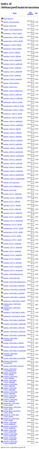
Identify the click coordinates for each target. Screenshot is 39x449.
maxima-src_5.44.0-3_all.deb (12, 45)
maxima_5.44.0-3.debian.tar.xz (12, 29)
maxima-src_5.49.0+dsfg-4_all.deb (14, 312)
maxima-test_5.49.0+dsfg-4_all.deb (14, 316)
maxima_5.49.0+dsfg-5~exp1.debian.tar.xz (10, 369)
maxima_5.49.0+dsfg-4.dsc (11, 278)
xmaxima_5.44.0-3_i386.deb (12, 56)
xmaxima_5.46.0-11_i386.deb (12, 133)
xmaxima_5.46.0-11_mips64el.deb (13, 178)
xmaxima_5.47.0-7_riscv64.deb (13, 270)
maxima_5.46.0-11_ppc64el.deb (13, 152)
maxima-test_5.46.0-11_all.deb (12, 117)
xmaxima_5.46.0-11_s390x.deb (13, 98)
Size (36, 13)
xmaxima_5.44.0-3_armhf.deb (12, 79)
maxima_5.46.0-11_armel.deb (12, 159)
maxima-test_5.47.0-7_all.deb (12, 240)
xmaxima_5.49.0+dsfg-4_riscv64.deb (10, 362)
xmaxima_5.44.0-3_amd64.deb (12, 64)
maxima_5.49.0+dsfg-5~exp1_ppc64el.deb (10, 431)
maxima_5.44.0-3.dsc (9, 26)
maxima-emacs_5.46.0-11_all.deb (13, 106)
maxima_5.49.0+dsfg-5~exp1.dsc (13, 366)
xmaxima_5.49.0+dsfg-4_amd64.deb (14, 324)
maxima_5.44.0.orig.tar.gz (11, 22)
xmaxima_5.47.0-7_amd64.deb (12, 198)
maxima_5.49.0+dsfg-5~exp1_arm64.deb (10, 389)
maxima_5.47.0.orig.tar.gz (11, 182)
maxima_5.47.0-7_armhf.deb (12, 251)
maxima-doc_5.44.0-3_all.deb (12, 33)
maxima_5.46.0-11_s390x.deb (12, 94)
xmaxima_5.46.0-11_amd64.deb (13, 125)
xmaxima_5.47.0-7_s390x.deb (12, 213)
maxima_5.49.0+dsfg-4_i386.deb (13, 343)
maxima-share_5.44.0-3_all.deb (13, 41)
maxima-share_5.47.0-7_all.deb (13, 232)
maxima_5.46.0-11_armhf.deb (12, 136)
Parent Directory (8, 18)
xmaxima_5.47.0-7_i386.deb (12, 205)
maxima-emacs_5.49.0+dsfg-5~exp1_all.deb (12, 408)
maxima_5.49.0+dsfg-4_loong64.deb (14, 350)
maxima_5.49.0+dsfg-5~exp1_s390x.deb (10, 381)
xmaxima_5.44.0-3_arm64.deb (12, 71)
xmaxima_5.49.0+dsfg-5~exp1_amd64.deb (10, 427)
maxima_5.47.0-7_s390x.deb (12, 209)
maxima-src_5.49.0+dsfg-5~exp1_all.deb (11, 415)
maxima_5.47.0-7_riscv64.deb (12, 266)
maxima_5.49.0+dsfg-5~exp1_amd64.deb (10, 423)
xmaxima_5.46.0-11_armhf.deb (13, 140)
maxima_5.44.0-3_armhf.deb (12, 75)
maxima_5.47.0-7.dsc (9, 190)
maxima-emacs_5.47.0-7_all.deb (13, 228)
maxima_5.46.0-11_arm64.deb (12, 144)
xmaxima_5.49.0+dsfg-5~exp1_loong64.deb (10, 442)
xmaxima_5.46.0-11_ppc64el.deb (13, 156)
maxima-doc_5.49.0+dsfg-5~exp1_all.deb (11, 404)
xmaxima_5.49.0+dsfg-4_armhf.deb (14, 297)
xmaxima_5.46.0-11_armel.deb (12, 163)
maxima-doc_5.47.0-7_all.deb (12, 224)
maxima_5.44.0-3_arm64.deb (12, 68)
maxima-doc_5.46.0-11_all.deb (12, 102)
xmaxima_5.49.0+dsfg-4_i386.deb (13, 347)
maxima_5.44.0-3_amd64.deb (12, 60)
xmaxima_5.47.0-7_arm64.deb (12, 247)
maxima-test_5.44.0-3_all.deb (12, 48)
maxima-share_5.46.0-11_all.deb (13, 110)
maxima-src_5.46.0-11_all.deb (12, 113)
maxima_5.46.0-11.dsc (10, 87)
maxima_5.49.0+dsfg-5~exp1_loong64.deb (10, 438)
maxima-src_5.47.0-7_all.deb (12, 236)
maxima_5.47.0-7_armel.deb (12, 259)
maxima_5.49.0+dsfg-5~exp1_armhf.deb (10, 396)
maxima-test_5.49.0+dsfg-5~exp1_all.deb (11, 419)
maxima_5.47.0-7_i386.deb (11, 201)
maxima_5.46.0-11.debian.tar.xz (13, 91)
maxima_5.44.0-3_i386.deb (11, 52)
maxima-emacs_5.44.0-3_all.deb (13, 37)
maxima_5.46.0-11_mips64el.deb (13, 175)
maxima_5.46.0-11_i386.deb (12, 129)
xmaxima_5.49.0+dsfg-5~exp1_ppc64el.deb (10, 434)
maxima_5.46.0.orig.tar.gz (11, 83)
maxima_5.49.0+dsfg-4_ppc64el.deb (14, 335)
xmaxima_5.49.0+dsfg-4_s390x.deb (14, 331)
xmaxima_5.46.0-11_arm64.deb (13, 148)
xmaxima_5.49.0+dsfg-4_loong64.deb (10, 354)
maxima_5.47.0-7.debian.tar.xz (12, 186)
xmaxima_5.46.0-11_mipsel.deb (13, 171)
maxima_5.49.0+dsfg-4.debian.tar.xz (14, 282)
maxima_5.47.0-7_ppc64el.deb (12, 217)
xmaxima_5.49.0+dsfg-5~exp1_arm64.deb (10, 392)
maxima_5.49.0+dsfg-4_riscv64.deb (14, 358)
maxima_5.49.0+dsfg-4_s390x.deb (14, 328)
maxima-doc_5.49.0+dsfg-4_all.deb (14, 301)
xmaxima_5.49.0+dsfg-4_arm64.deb (14, 289)
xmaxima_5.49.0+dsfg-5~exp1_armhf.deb (10, 400)
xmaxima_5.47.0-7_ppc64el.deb (13, 220)
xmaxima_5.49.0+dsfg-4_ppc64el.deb (10, 339)
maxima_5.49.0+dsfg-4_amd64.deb (14, 320)
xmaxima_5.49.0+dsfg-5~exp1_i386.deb (10, 377)
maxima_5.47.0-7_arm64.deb (12, 243)
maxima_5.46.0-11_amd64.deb (12, 121)
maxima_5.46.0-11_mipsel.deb (12, 167)
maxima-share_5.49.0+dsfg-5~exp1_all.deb (12, 411)
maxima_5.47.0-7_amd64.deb (12, 194)
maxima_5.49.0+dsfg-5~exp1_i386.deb (10, 373)
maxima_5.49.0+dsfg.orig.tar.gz (13, 274)
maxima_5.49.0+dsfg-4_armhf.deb (14, 293)
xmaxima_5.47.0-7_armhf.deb (12, 255)
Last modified (30, 13)
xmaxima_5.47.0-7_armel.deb (12, 263)
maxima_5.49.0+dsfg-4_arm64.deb (14, 285)
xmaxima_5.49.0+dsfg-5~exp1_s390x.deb (10, 385)
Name (15, 13)
